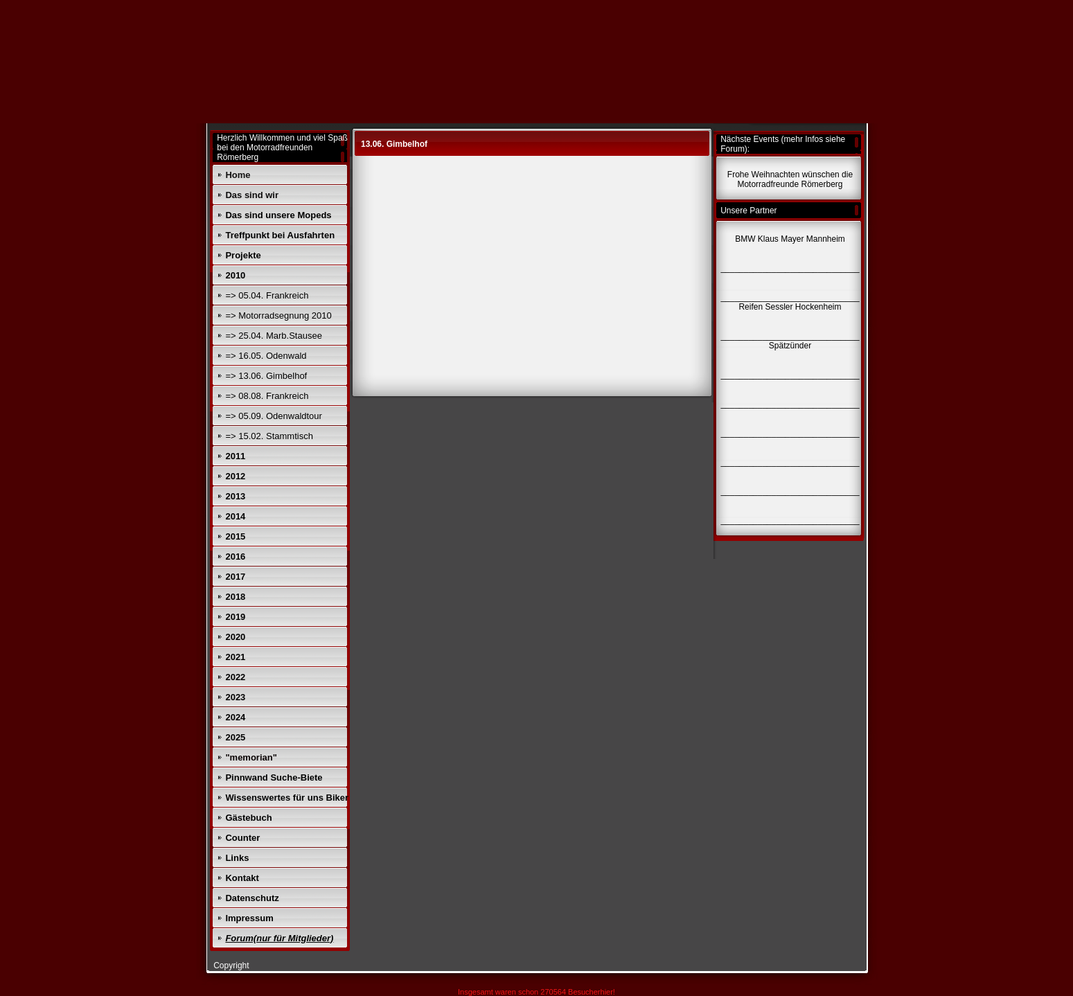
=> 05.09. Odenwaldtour (273, 416)
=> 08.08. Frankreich (266, 396)
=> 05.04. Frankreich (266, 295)
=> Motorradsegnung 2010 (278, 315)
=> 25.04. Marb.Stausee (273, 335)
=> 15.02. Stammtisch (268, 436)
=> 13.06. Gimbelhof (266, 376)
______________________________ (789, 520)
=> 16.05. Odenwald (265, 355)
